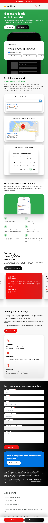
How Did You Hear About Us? (13, 425)
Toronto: (11, 501)
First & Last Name (10, 389)
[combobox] (6, 398)
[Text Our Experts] (34, 520)
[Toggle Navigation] (43, 6)
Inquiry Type (9, 420)
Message (7, 431)
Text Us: (11, 504)
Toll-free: (12, 497)
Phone (7, 395)
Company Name (10, 408)
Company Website (10, 414)
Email (7, 402)
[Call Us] (14, 520)
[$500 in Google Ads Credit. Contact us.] (24, 1)
